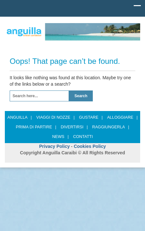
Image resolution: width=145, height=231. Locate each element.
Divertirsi (74, 127)
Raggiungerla (110, 127)
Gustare (90, 117)
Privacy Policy (54, 146)
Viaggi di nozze (55, 117)
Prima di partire (36, 127)
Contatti (83, 136)
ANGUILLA (19, 117)
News (60, 136)
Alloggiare (122, 117)
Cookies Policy (90, 146)
